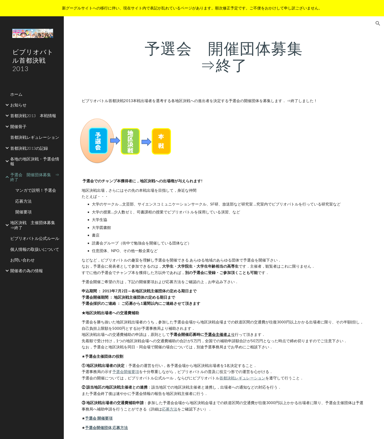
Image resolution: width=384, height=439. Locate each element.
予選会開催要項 (125, 371)
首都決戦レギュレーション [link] (34, 137)
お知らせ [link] (18, 104)
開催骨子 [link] (18, 126)
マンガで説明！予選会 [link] (35, 190)
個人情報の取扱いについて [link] (34, 249)
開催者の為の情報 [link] (26, 270)
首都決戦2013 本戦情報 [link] (33, 115)
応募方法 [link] (23, 201)
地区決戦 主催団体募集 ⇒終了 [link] (34, 225)
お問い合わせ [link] (22, 259)
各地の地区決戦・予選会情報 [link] (34, 161)
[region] (192, 8)
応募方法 (169, 409)
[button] (378, 23)
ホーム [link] (16, 94)
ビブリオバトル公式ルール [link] (34, 238)
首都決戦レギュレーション (242, 378)
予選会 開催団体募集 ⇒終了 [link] (34, 177)
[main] (224, 56)
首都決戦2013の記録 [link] (29, 148)
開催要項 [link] (23, 211)
